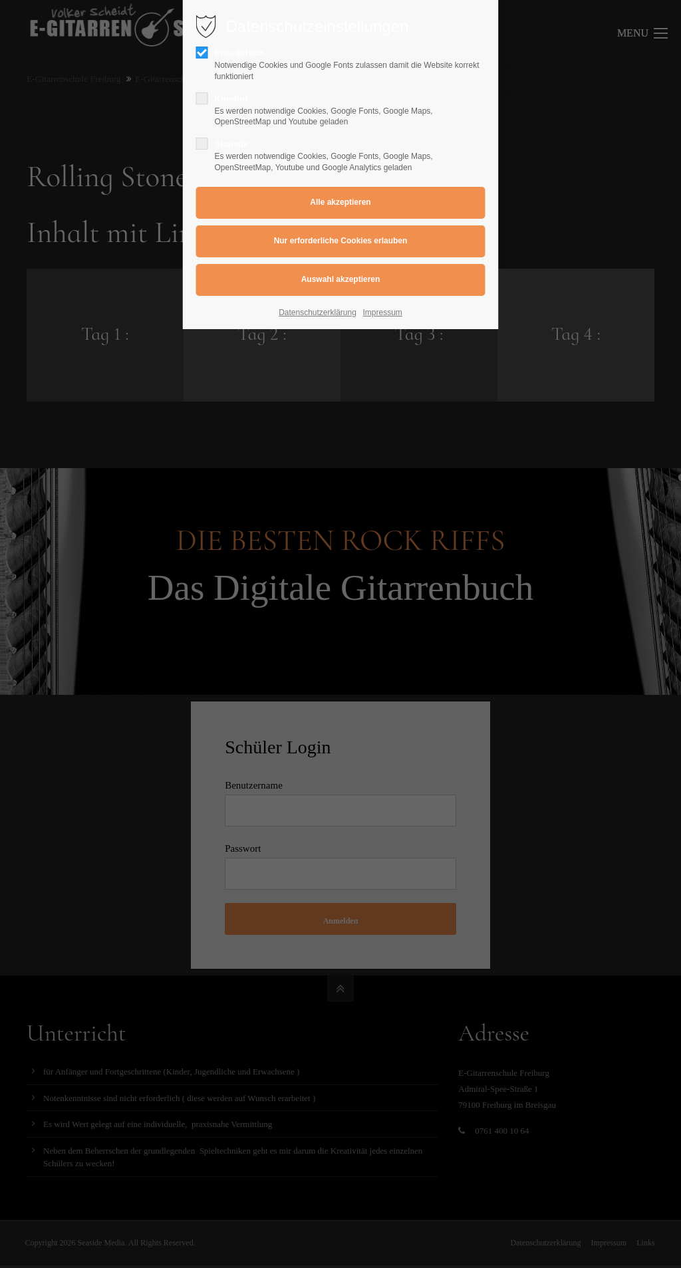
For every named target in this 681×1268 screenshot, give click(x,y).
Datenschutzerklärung (317, 312)
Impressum (382, 312)
